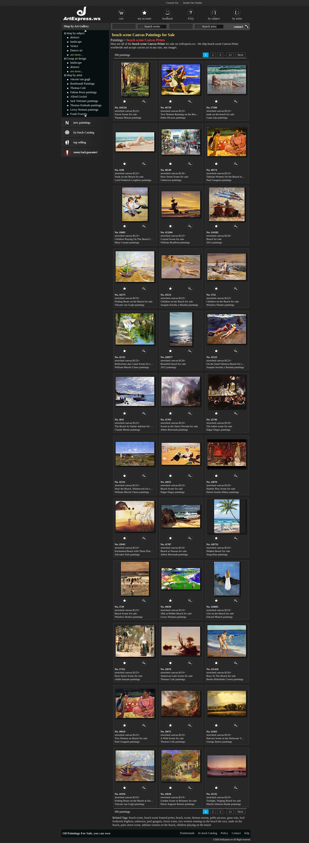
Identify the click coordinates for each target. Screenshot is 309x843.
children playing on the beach (194, 825)
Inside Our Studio (192, 2)
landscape (76, 41)
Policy (224, 833)
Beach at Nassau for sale (174, 551)
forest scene (170, 821)
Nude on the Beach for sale (129, 176)
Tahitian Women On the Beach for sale (226, 176)
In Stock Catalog (83, 132)
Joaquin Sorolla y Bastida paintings (179, 304)
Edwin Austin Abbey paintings (222, 492)
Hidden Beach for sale (218, 551)
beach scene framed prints (159, 817)
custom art (143, 47)
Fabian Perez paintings (83, 92)
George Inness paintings (219, 741)
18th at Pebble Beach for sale (176, 613)
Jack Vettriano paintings (84, 101)
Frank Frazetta (78, 114)
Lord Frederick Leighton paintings (133, 180)
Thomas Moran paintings (128, 117)
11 (230, 55)
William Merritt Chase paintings (132, 367)
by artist (237, 18)
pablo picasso (218, 817)
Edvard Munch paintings (219, 616)
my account (144, 18)
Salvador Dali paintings (127, 554)
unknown (140, 821)
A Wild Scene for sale (172, 738)
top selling (79, 142)
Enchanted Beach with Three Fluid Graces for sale (141, 551)
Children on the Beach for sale (177, 301)
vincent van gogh (80, 79)
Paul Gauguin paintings (218, 180)
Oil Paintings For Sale (77, 833)
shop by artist (74, 75)
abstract (74, 37)
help (246, 833)
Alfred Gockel (78, 96)
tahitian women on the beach (158, 825)
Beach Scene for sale (172, 488)
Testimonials (187, 833)
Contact (236, 833)
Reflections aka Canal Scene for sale (134, 363)
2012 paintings (168, 367)
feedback (167, 18)
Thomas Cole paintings (173, 679)
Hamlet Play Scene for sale (220, 488)
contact (238, 26)
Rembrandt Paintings (82, 83)
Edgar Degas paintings (218, 429)
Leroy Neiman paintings (173, 616)
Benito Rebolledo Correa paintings (224, 679)
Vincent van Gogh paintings (129, 304)
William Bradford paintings (175, 242)
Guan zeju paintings (217, 117)
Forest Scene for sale (126, 114)
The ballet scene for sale (219, 426)
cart (121, 18)
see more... (76, 54)
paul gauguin (154, 821)
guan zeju (232, 817)
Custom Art (172, 2)
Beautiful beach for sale (173, 363)
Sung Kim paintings (217, 554)
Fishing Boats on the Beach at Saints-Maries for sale (142, 800)
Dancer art (76, 50)
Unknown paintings (171, 180)
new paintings (82, 122)
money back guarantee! (85, 152)
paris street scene (130, 825)
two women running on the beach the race (203, 821)
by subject (214, 18)
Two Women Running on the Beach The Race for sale (189, 114)
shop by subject (76, 33)
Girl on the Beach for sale (220, 613)
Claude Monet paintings (127, 429)
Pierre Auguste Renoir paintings (178, 804)
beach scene (136, 817)
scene (187, 817)
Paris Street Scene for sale (174, 176)
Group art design (76, 58)
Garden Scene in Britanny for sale (179, 800)
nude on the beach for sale (220, 114)
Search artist (209, 26)
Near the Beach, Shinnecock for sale (134, 488)
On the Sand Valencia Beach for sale (225, 363)
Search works (152, 26)
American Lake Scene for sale (177, 675)
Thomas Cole (78, 88)
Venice (74, 46)
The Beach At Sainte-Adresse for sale (134, 426)
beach (179, 817)
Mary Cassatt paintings (127, 242)
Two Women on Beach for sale (131, 738)
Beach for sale (214, 239)
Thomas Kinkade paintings (85, 105)
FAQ (190, 18)
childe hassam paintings (127, 679)
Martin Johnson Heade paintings (223, 804)
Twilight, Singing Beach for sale (223, 800)
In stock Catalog (207, 833)
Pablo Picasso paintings (173, 117)
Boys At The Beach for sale (221, 675)
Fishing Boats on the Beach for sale (133, 301)
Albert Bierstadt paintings (174, 429)
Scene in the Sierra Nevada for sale (179, 426)
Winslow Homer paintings (220, 304)
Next (240, 55)
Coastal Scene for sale (172, 239)
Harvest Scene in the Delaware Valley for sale (230, 738)
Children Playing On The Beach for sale (136, 239)
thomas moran (200, 817)
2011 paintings (214, 242)
